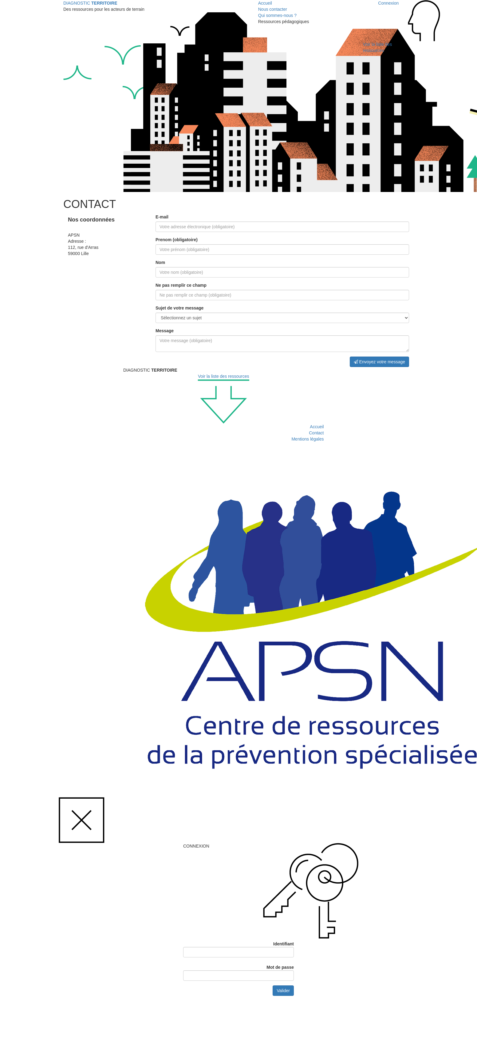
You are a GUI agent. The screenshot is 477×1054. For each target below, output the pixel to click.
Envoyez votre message (379, 361)
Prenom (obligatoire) (177, 239)
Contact (316, 432)
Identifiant (283, 943)
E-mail (162, 216)
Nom (160, 262)
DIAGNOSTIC (90, 3)
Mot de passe (280, 967)
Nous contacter (272, 9)
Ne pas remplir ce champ (181, 285)
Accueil (265, 3)
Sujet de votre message (179, 307)
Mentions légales (307, 439)
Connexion (388, 3)
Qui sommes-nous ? (277, 15)
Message (165, 330)
